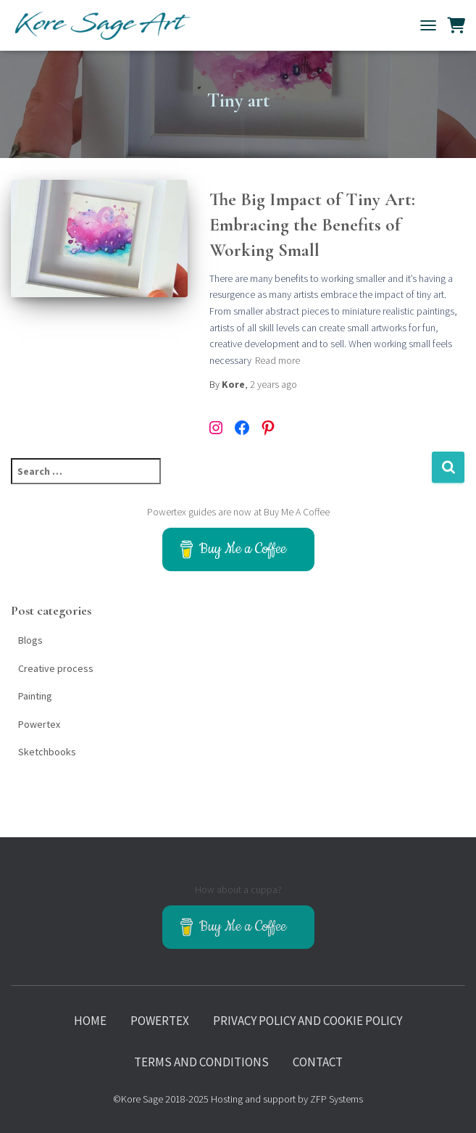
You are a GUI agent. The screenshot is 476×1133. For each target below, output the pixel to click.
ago (273, 384)
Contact (318, 1062)
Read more (277, 360)
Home (90, 1021)
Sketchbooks (47, 751)
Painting (35, 695)
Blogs (30, 640)
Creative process (55, 668)
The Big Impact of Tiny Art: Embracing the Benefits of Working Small (312, 224)
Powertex (39, 724)
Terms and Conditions (201, 1062)
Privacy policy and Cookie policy (307, 1021)
